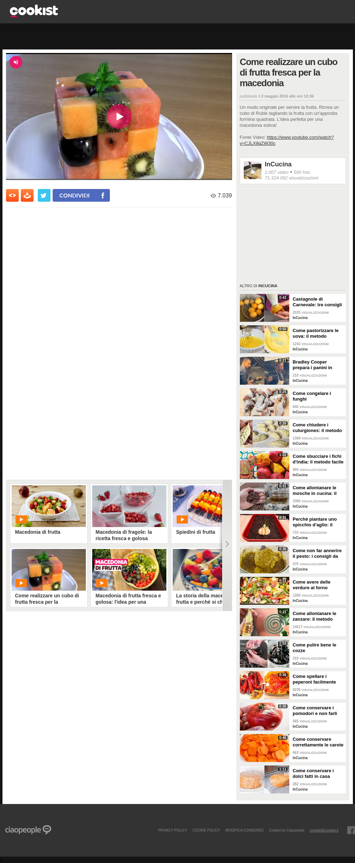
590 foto (302, 172)
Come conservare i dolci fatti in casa (313, 773)
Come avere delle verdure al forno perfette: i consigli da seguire (316, 585)
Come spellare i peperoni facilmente (314, 679)
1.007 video (277, 172)
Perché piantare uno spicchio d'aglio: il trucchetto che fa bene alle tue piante (317, 522)
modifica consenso (244, 830)
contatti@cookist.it (324, 830)
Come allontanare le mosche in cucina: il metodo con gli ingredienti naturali (315, 490)
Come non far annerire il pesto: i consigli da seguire (317, 553)
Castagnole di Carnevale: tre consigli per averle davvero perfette (317, 302)
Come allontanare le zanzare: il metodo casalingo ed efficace (316, 616)
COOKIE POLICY (206, 830)
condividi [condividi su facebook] (74, 195)
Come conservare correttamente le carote (318, 742)
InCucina (278, 164)
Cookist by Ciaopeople (286, 830)
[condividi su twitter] (44, 195)
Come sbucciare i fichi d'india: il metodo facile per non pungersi (318, 459)
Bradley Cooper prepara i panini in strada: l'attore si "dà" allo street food (317, 365)
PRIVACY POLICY (172, 830)
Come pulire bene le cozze (315, 647)
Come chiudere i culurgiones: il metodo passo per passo (317, 427)
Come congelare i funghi (312, 396)
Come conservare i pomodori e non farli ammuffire (315, 710)
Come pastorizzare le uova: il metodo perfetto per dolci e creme (316, 333)
